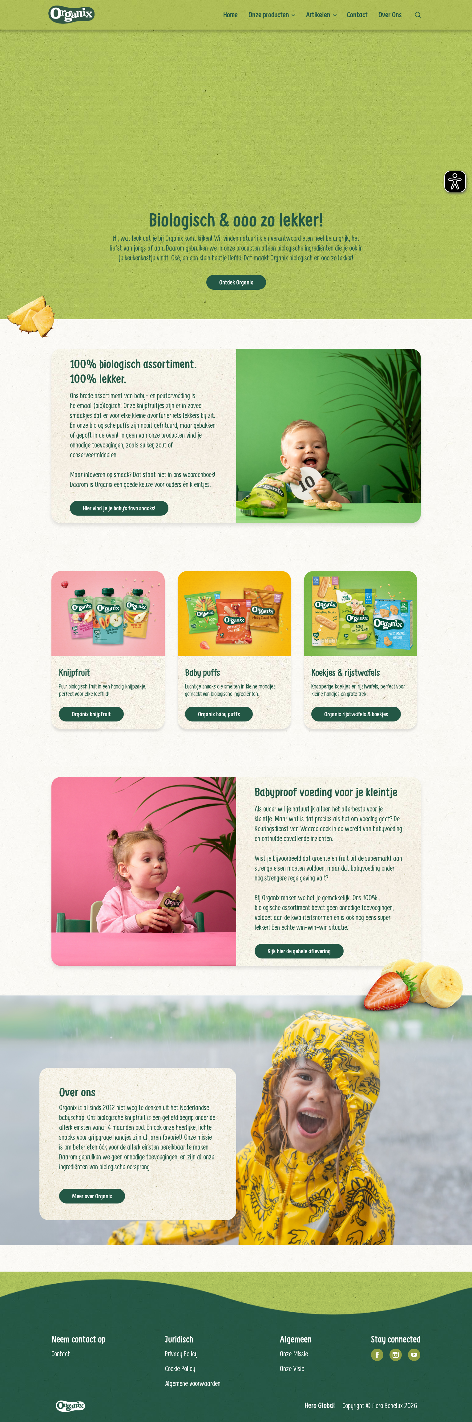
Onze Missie (294, 1353)
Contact (357, 14)
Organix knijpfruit (91, 713)
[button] (419, 15)
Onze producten (268, 14)
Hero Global (320, 1404)
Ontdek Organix (236, 282)
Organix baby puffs (219, 713)
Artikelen (318, 14)
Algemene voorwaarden (192, 1382)
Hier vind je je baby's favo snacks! (119, 508)
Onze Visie (292, 1367)
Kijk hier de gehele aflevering (299, 950)
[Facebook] (377, 1354)
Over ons (390, 14)
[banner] (236, 15)
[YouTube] (414, 1354)
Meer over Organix (92, 1195)
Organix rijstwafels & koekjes (356, 713)
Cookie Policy (180, 1367)
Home (230, 14)
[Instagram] (395, 1354)
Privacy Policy (181, 1353)
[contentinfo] (236, 1348)
